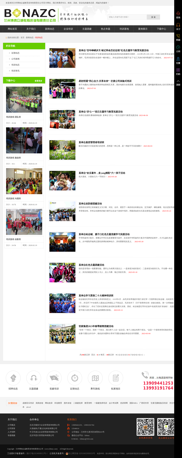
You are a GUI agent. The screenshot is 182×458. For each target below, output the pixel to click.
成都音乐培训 (28, 403)
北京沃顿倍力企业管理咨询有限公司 (45, 425)
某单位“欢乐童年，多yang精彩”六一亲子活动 (102, 173)
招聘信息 (13, 380)
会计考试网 (113, 403)
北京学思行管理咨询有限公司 (42, 435)
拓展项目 (115, 380)
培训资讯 (12, 71)
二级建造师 (78, 403)
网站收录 (49, 403)
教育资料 (88, 403)
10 (138, 355)
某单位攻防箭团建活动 (90, 203)
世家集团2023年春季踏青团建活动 (96, 326)
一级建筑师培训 (100, 403)
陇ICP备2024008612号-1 (37, 453)
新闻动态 (49, 29)
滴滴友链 (39, 403)
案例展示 (142, 29)
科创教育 (58, 403)
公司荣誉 (11, 428)
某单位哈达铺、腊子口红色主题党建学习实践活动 (104, 234)
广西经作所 (144, 403)
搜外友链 (67, 403)
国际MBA (134, 403)
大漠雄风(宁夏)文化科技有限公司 (43, 428)
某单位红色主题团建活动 (91, 265)
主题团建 (87, 29)
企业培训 (68, 29)
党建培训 (54, 380)
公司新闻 (12, 59)
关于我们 (31, 29)
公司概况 (11, 425)
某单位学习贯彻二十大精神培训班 (96, 295)
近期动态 (12, 53)
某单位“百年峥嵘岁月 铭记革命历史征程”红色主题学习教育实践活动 (114, 50)
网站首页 (12, 29)
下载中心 (161, 29)
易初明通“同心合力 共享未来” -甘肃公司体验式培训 (105, 81)
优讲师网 (124, 403)
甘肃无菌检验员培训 (159, 403)
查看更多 (38, 81)
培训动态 (12, 65)
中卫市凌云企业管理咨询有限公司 (44, 432)
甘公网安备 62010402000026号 (81, 453)
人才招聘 (11, 432)
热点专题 (105, 29)
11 (141, 355)
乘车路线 (95, 380)
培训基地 (124, 29)
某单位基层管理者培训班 (91, 142)
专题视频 (11, 435)
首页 (22, 37)
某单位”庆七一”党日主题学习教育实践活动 (101, 111)
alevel (28, 407)
